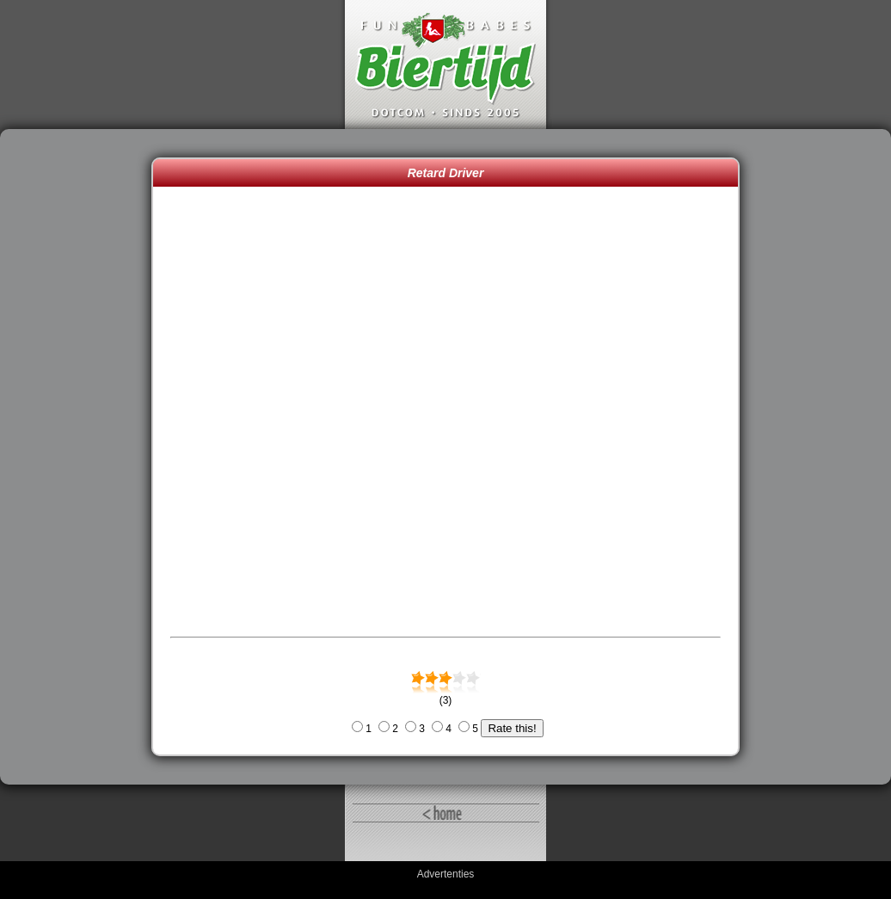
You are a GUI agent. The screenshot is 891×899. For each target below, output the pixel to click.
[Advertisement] (80, 457)
